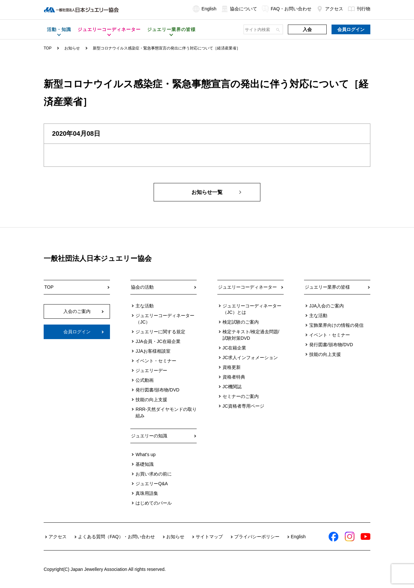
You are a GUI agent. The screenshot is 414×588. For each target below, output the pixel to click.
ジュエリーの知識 (149, 435)
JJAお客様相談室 (153, 351)
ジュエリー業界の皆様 (327, 287)
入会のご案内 (77, 311)
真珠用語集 (147, 493)
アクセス (329, 8)
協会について (239, 8)
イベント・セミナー (156, 360)
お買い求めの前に (154, 473)
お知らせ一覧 (207, 192)
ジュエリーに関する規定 (160, 331)
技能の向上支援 (151, 399)
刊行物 (359, 8)
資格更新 (232, 367)
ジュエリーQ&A (152, 483)
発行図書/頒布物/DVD (157, 389)
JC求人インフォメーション (250, 357)
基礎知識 (145, 464)
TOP (47, 48)
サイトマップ (209, 536)
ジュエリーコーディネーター (247, 287)
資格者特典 (234, 377)
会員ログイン (351, 29)
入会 (307, 29)
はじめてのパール (154, 503)
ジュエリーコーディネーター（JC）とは (252, 309)
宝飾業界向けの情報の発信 (336, 325)
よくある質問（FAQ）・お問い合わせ (116, 536)
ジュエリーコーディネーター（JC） (165, 319)
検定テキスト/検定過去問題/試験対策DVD (251, 335)
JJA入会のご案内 (326, 305)
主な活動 (145, 305)
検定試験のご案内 (241, 322)
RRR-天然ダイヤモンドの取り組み (166, 412)
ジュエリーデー (151, 370)
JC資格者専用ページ (243, 406)
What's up (146, 454)
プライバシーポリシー (256, 536)
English (204, 8)
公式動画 (145, 380)
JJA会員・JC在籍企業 (158, 341)
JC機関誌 (232, 386)
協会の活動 (142, 287)
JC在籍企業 (234, 347)
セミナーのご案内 (241, 396)
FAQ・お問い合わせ (286, 8)
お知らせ (72, 48)
